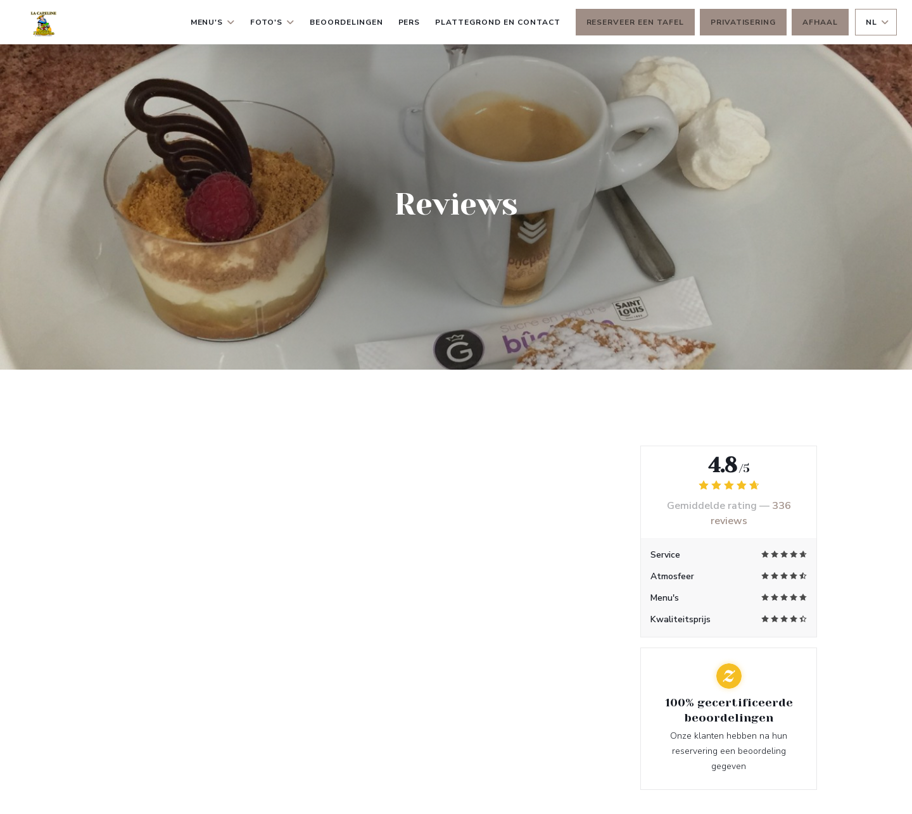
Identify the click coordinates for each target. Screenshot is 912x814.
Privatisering (743, 22)
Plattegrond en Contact (497, 22)
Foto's (272, 22)
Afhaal (820, 22)
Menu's (213, 22)
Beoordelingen (346, 22)
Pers (409, 22)
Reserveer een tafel (635, 22)
